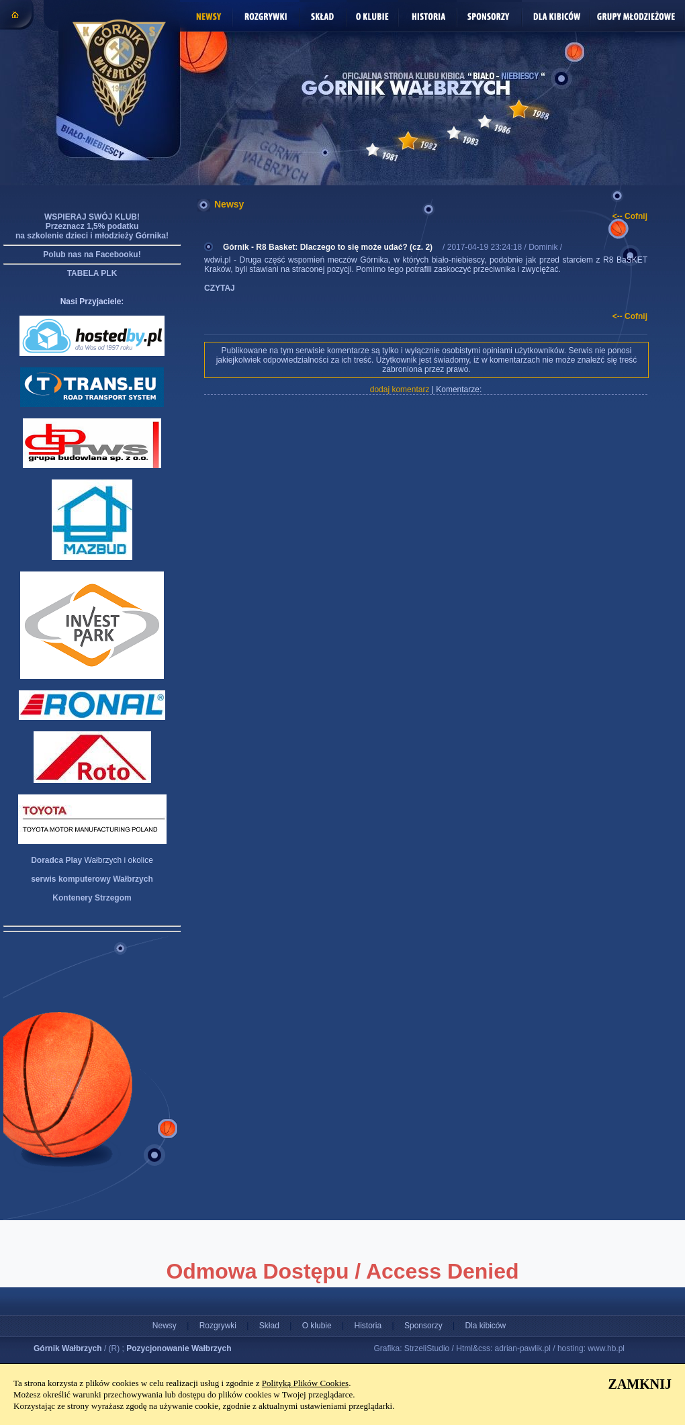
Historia (367, 1325)
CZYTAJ (219, 288)
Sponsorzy (423, 1325)
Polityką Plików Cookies (305, 1383)
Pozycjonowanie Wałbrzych (178, 1348)
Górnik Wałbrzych (68, 1348)
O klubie (317, 1325)
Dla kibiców (485, 1325)
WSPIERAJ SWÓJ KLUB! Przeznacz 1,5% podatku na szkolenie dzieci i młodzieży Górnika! (92, 226)
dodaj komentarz (400, 389)
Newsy (164, 1325)
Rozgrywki (217, 1325)
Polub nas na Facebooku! (91, 254)
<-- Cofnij (629, 216)
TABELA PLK (92, 273)
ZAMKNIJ (640, 1384)
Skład (269, 1325)
